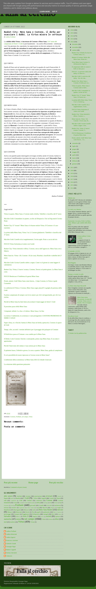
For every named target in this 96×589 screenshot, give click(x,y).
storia (18, 519)
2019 (72, 173)
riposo (59, 514)
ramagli (45, 514)
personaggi (7, 514)
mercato (60, 510)
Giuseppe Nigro (11, 546)
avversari (49, 496)
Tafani (44, 519)
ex (50, 502)
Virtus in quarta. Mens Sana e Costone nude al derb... (81, 86)
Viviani (33, 522)
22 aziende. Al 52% (74, 251)
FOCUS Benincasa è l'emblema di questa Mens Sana (21, 276)
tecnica (50, 519)
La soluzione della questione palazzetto (17, 364)
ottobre (74, 50)
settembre (75, 143)
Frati (12, 505)
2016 (72, 182)
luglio (74, 146)
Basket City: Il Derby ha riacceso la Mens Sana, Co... (82, 53)
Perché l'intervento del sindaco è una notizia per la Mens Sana (24, 346)
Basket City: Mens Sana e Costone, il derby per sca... (81, 82)
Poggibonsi (25, 514)
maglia (59, 507)
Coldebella (13, 500)
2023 (72, 39)
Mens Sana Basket (45, 510)
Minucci (10, 512)
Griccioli (49, 505)
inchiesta (57, 505)
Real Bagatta (72, 263)
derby (38, 502)
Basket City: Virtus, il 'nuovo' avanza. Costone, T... (81, 129)
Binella (18, 498)
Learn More (45, 12)
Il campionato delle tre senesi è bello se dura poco (81, 67)
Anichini (19, 496)
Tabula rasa (71, 198)
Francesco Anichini (12, 540)
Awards (59, 496)
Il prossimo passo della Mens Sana (15, 306)
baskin (12, 498)
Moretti (27, 512)
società (48, 516)
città (5, 500)
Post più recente (10, 482)
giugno (74, 149)
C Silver (35, 498)
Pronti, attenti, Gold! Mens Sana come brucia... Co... (81, 138)
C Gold (26, 498)
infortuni (6, 507)
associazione (38, 496)
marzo (74, 158)
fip (60, 502)
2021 (72, 167)
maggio (74, 152)
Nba (33, 512)
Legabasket (22, 507)
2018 (72, 176)
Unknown (9, 556)
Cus (20, 502)
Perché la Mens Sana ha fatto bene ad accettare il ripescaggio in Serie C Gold (30, 302)
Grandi (41, 505)
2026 (72, 30)
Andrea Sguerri (10, 537)
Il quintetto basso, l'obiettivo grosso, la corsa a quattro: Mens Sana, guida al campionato (33, 350)
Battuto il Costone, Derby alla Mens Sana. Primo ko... (81, 58)
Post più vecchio (56, 482)
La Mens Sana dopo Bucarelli (77, 286)
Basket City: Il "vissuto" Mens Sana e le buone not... (81, 96)
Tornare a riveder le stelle (75, 274)
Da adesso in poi (73, 316)
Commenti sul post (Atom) (18, 487)
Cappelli (43, 498)
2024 (72, 36)
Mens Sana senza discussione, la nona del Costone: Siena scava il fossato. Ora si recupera (84, 300)
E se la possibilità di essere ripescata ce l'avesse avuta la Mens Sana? (27, 355)
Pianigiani (17, 514)
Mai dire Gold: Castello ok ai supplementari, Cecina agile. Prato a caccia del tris (30, 239)
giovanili (32, 505)
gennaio (74, 164)
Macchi (44, 507)
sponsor (57, 516)
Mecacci (26, 510)
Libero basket (30, 507)
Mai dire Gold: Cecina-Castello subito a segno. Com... (81, 124)
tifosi (57, 519)
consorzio (39, 500)
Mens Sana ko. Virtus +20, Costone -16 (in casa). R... (80, 120)
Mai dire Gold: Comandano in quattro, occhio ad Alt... (81, 91)
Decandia (32, 502)
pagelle (39, 512)
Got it (54, 12)
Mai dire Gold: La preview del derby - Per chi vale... (81, 77)
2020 (72, 170)
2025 (72, 33)
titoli (5, 522)
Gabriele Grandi (11, 543)
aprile (74, 155)
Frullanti (18, 416)
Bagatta (6, 498)
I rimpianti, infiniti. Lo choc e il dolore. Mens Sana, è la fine (24, 311)
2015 (72, 185)
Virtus (30, 416)
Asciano (28, 496)
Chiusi (58, 498)
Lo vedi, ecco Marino (74, 209)
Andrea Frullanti (11, 531)
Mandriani (7, 510)
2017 (72, 179)
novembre (75, 47)
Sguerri (35, 516)
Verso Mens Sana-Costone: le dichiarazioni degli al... (81, 63)
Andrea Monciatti (11, 534)
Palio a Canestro (57, 512)
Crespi (15, 502)
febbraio (75, 161)
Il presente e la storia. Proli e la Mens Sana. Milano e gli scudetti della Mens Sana (79, 222)
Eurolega (45, 502)
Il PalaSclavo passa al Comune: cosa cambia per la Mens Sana (24, 334)
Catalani (51, 498)
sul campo (25, 416)
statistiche (7, 519)
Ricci (53, 514)
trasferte (12, 522)
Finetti (56, 502)
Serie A (18, 516)
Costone (12, 416)
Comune (29, 500)
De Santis (25, 502)
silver (42, 516)
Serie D (26, 516)
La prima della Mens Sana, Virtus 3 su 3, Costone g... (82, 101)
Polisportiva (36, 514)
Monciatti (19, 512)
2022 (72, 42)
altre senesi (8, 496)
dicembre (75, 44)
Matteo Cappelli (11, 549)
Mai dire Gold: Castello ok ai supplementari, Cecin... (81, 105)
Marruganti (17, 510)
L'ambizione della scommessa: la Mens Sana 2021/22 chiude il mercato (28, 360)
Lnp (37, 507)
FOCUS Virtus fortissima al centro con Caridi (19, 244)
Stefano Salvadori (11, 553)
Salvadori (7, 516)
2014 (72, 188)
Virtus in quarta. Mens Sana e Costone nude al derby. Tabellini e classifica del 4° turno (32, 214)
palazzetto (47, 512)
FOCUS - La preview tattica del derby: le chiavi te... (81, 72)
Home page (33, 482)
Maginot (53, 507)
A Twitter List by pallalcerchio (77, 333)
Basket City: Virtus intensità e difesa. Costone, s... (81, 115)
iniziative (13, 507)
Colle (20, 500)
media (34, 510)
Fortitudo (6, 505)
